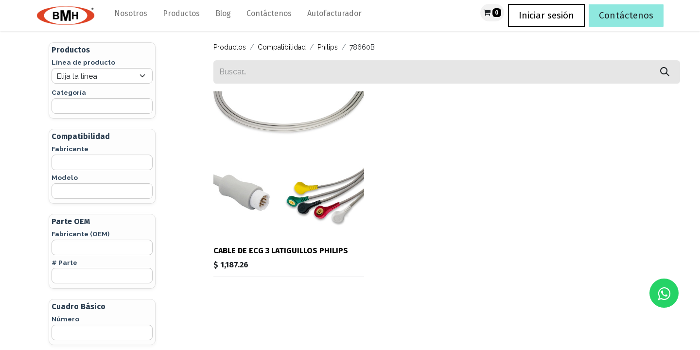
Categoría (69, 92)
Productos (229, 47)
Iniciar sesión (546, 15)
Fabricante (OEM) (80, 234)
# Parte (64, 262)
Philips (327, 47)
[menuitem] (130, 15)
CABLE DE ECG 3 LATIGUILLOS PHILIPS (280, 250)
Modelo (65, 177)
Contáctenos (626, 15)
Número (65, 319)
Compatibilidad (282, 47)
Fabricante (70, 149)
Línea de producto (83, 62)
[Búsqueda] (664, 72)
